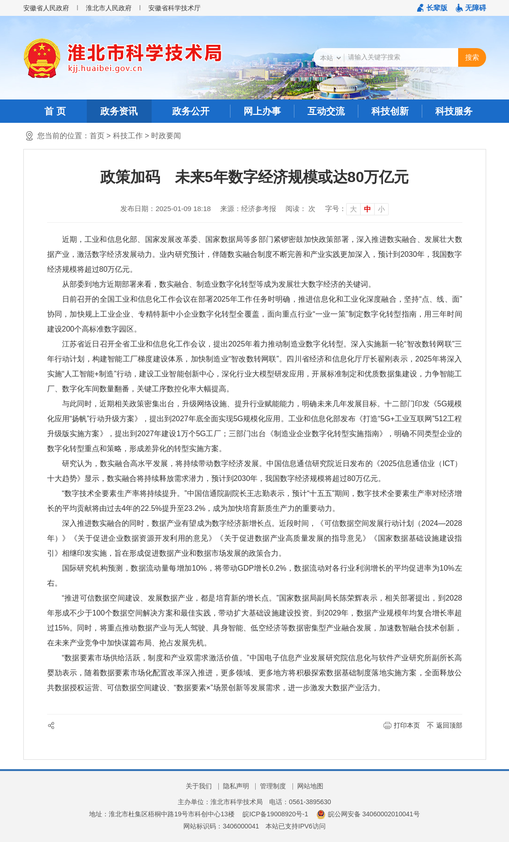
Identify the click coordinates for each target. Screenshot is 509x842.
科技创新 (390, 111)
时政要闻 (166, 136)
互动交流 (326, 111)
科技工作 (128, 136)
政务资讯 (119, 111)
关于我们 (199, 786)
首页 (97, 136)
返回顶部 (449, 725)
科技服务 (454, 111)
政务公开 (190, 111)
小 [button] (381, 209)
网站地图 (310, 786)
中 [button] (367, 209)
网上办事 (262, 111)
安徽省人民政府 (46, 8)
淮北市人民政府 (109, 8)
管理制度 (273, 786)
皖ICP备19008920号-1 (275, 814)
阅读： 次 (300, 208)
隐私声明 (236, 786)
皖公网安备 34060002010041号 (367, 814)
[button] (432, 8)
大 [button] (353, 209)
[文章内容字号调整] (357, 208)
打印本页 (407, 725)
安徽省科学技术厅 (174, 8)
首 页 (55, 111)
